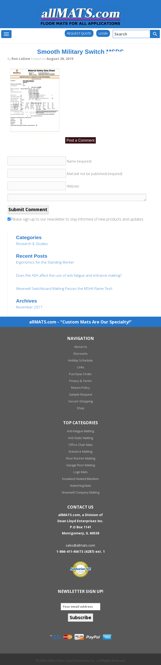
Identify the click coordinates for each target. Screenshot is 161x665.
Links (80, 367)
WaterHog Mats (80, 485)
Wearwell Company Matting (80, 492)
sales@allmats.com (80, 545)
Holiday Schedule (80, 360)
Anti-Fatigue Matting (80, 431)
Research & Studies (32, 243)
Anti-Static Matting (80, 438)
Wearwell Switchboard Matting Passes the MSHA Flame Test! (64, 288)
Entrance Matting (80, 451)
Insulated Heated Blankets (80, 479)
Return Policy (80, 387)
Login (103, 33)
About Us (80, 347)
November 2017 (29, 307)
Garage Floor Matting (80, 465)
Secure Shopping (80, 401)
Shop (80, 408)
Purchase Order (80, 374)
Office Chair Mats (80, 445)
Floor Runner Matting (80, 458)
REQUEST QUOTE (79, 33)
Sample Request (80, 394)
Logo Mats (80, 472)
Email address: (80, 603)
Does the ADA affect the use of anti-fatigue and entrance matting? (68, 275)
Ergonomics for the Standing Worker (45, 262)
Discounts (80, 353)
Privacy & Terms (80, 381)
